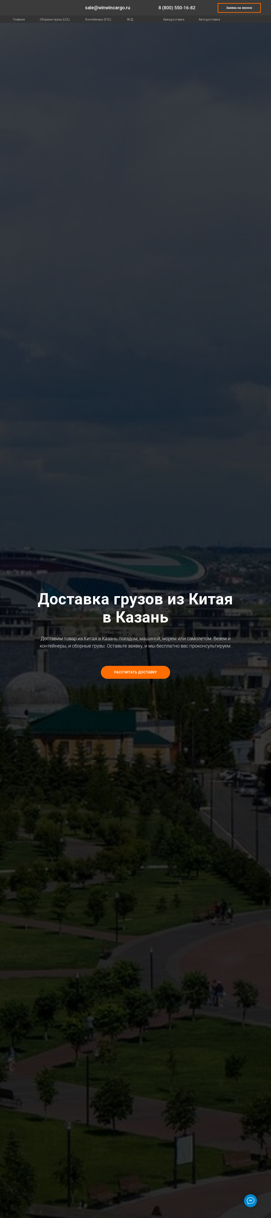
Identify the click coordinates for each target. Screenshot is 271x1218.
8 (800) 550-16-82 (176, 7)
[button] (135, 672)
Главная (19, 19)
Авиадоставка (173, 19)
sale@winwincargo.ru (107, 7)
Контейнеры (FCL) (98, 19)
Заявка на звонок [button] (239, 7)
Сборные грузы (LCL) (55, 19)
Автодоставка (209, 19)
